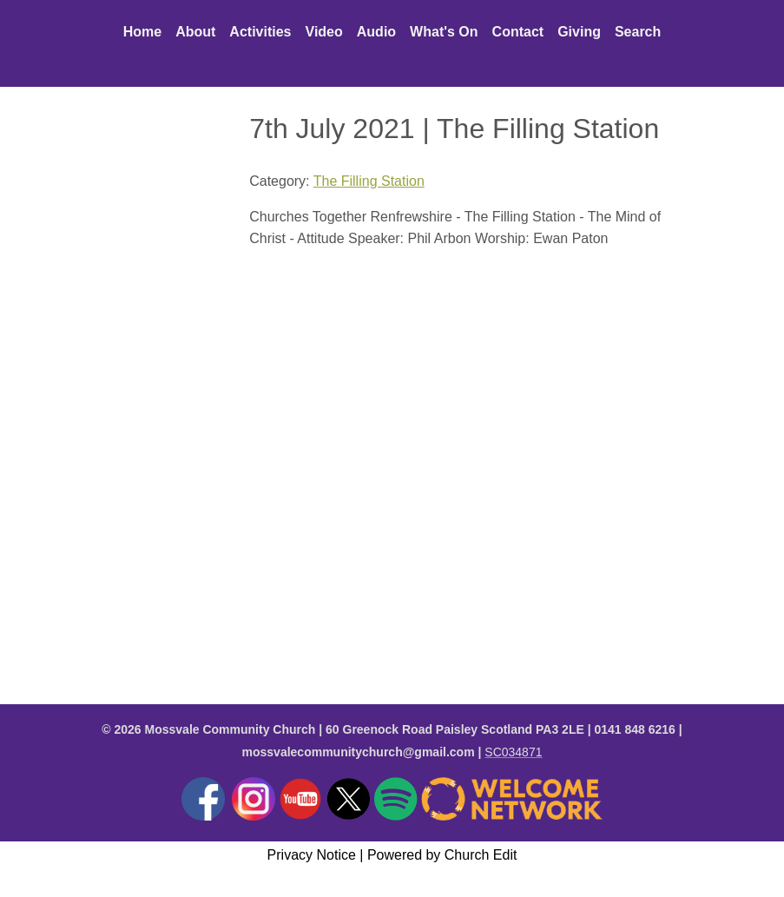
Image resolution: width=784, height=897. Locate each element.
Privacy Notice (311, 855)
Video (324, 31)
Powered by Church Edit (442, 855)
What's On (444, 31)
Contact (518, 31)
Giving (579, 31)
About (195, 31)
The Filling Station (369, 181)
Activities (260, 31)
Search (638, 31)
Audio (376, 31)
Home (142, 31)
